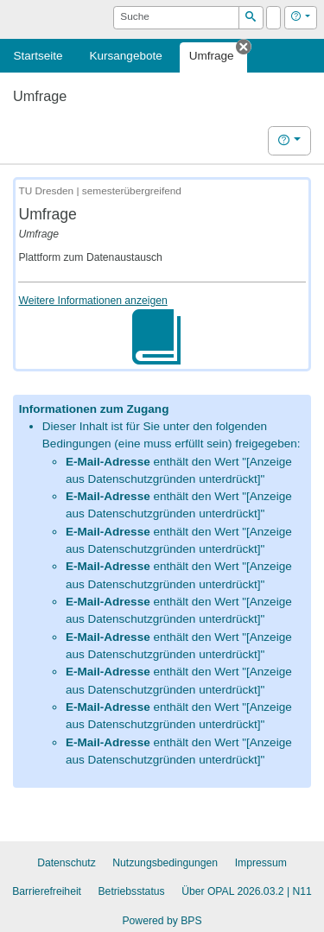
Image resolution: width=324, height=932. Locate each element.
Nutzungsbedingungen (165, 863)
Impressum (261, 863)
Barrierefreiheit (46, 891)
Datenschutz (66, 863)
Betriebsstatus (131, 891)
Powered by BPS (161, 921)
